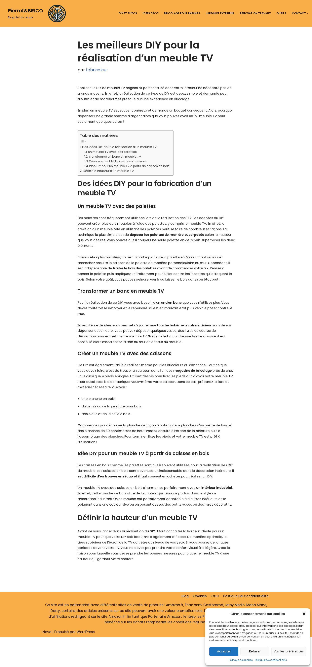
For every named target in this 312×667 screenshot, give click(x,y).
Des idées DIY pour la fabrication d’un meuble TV (121, 148)
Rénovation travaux (255, 13)
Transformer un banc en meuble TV (115, 158)
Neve (47, 661)
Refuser (255, 651)
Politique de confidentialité (271, 660)
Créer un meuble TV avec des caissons (118, 163)
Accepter (224, 651)
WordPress (86, 661)
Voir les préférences (289, 651)
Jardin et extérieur (218, 13)
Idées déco (148, 13)
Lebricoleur (97, 70)
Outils (281, 13)
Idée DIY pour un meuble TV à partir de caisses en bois (130, 168)
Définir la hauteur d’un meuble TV (109, 173)
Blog (182, 626)
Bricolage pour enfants (180, 13)
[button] (304, 614)
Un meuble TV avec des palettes (112, 153)
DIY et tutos (126, 13)
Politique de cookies (241, 660)
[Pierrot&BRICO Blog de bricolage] (38, 13)
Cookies (198, 626)
